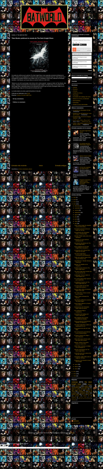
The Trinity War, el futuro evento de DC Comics (82, 293)
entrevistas (74, 399)
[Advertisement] (39, 152)
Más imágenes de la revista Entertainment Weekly (81, 318)
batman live (86, 395)
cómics (90, 384)
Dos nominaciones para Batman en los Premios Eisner (82, 332)
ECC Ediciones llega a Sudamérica (80, 311)
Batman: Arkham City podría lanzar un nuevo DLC (81, 343)
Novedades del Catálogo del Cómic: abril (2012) (81, 314)
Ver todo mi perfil (76, 423)
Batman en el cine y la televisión (81, 98)
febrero (77, 366)
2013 (74, 201)
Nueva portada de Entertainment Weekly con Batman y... (82, 322)
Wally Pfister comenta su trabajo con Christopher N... (82, 346)
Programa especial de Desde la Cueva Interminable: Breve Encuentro (85, 182)
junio (76, 219)
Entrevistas (76, 102)
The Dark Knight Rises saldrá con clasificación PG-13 (82, 325)
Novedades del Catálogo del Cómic (82, 96)
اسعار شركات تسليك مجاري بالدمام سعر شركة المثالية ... (82, 120)
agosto (76, 214)
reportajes (77, 395)
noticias (19, 95)
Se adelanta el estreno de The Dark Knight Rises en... (81, 283)
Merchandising (76, 100)
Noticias (75, 87)
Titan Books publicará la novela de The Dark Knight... (83, 300)
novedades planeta (84, 393)
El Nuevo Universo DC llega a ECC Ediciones (81, 336)
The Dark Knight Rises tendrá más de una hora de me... (83, 272)
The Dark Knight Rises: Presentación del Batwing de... (82, 254)
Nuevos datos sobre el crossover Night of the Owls (82, 290)
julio (76, 216)
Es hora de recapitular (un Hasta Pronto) (85, 168)
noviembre (77, 208)
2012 (74, 204)
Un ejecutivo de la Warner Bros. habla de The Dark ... (82, 251)
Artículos (75, 91)
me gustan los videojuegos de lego (81, 110)
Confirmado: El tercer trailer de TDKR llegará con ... (82, 275)
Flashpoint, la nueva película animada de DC (81, 240)
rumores (77, 386)
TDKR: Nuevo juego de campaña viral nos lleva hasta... (82, 226)
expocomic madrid (83, 397)
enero (76, 368)
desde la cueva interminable (79, 389)
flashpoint (74, 397)
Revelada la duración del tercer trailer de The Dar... (82, 229)
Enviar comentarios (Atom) (25, 169)
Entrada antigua (60, 165)
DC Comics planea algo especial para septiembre (82, 279)
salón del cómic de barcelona (84, 398)
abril (76, 223)
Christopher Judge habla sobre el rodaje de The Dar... (82, 357)
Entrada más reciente (19, 165)
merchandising (75, 387)
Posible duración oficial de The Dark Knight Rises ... (82, 268)
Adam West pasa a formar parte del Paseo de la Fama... (82, 339)
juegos (86, 386)
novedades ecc (82, 391)
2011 (74, 371)
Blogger (73, 432)
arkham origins (75, 394)
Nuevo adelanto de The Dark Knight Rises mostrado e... (81, 247)
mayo (76, 221)
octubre (77, 210)
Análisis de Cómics (77, 93)
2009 (74, 376)
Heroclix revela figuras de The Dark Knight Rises (81, 350)
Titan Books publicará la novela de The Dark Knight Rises (32, 38)
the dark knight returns (82, 389)
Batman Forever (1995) (85, 156)
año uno (83, 394)
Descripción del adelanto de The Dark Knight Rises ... (82, 244)
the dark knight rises (26, 95)
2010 (74, 373)
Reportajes (75, 95)
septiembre (78, 212)
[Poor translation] (5, 445)
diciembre (77, 206)
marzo (76, 364)
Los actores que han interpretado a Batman (85, 144)
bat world (90, 394)
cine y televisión (86, 387)
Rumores (75, 89)
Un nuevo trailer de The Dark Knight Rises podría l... (81, 286)
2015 (74, 199)
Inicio (41, 165)
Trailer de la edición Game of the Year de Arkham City (82, 258)
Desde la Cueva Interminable (80, 104)
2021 (74, 197)
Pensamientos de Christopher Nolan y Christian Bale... (81, 233)
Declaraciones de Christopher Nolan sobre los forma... (81, 307)
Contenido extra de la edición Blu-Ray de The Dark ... (82, 354)
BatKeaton (76, 421)
